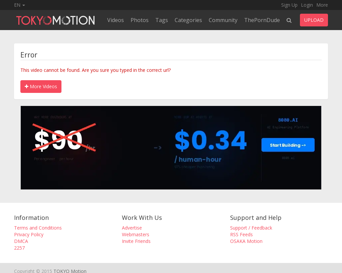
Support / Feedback (251, 228)
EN (19, 5)
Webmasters (135, 234)
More (322, 5)
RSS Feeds (241, 234)
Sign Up (289, 5)
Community (223, 20)
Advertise (132, 228)
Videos (115, 20)
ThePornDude (262, 20)
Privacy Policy (28, 234)
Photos (140, 20)
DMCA (21, 241)
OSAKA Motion (246, 241)
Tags (161, 20)
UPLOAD (314, 20)
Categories (188, 20)
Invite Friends (136, 241)
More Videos (41, 86)
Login (307, 5)
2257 (19, 248)
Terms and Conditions (38, 228)
